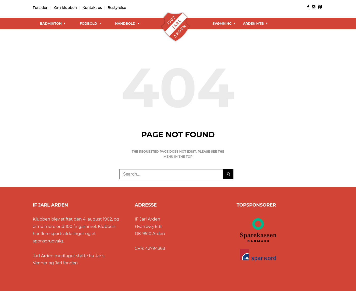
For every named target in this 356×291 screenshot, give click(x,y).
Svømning (224, 23)
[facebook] (308, 7)
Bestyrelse (117, 7)
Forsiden (41, 7)
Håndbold (127, 23)
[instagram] (313, 7)
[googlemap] (320, 7)
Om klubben (65, 7)
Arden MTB (255, 23)
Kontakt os (92, 7)
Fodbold (90, 23)
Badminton (52, 23)
